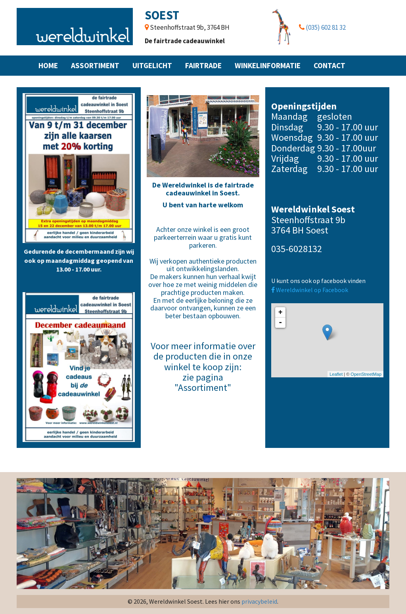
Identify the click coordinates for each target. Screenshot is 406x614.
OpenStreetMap (365, 374)
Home (48, 65)
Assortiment (95, 65)
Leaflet (336, 374)
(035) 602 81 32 (326, 27)
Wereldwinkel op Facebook (309, 290)
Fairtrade (203, 65)
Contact (329, 65)
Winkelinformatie (268, 65)
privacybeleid (259, 601)
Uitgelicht (152, 65)
